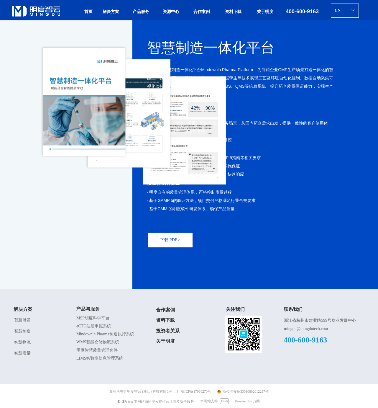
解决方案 (111, 11)
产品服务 (141, 11)
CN (338, 10)
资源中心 (171, 11)
